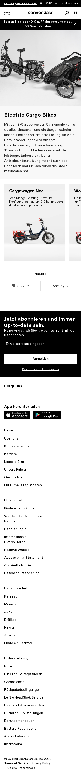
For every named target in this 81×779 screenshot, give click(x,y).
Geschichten (14, 477)
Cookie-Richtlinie (17, 565)
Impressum (13, 744)
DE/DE (48, 3)
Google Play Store (47, 415)
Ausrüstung (13, 635)
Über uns (11, 438)
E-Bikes (10, 620)
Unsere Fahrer (15, 469)
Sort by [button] (58, 286)
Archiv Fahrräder (17, 736)
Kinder (9, 627)
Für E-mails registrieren (23, 485)
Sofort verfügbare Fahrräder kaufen (20, 3)
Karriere (10, 454)
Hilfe (8, 666)
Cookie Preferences (21, 768)
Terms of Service (16, 763)
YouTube (35, 394)
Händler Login (15, 529)
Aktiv (8, 612)
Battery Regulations (20, 728)
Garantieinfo (14, 682)
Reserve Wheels (16, 550)
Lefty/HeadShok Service (23, 697)
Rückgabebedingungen (22, 690)
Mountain (11, 604)
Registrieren (72, 3)
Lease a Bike (14, 462)
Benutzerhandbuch (19, 721)
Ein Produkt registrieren (23, 674)
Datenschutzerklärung (22, 573)
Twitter (16, 394)
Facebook (25, 394)
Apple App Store (17, 415)
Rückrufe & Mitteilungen (23, 713)
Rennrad (11, 596)
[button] (20, 286)
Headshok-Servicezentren (24, 705)
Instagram (6, 394)
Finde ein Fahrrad (18, 643)
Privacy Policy (41, 763)
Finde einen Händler (20, 508)
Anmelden (60, 3)
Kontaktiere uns (16, 446)
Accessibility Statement (23, 557)
